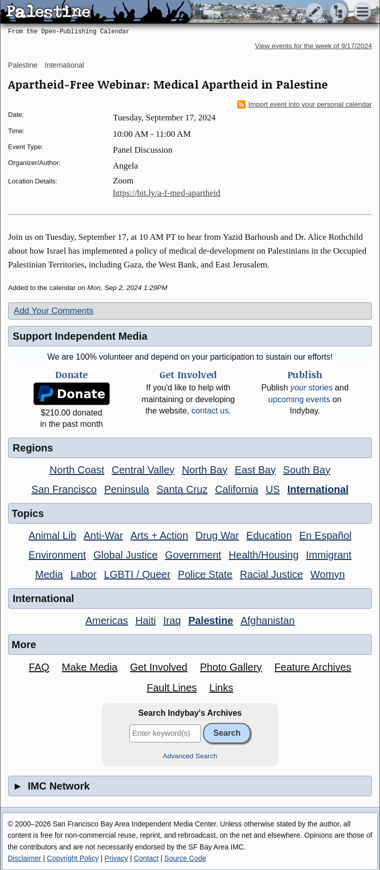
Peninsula (126, 489)
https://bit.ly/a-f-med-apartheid (166, 193)
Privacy (116, 858)
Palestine (23, 65)
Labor (84, 574)
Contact (146, 858)
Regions (33, 447)
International (64, 65)
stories (311, 387)
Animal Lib (52, 535)
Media (49, 574)
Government (193, 555)
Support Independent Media (80, 336)
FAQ (39, 667)
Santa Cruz (182, 489)
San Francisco (64, 489)
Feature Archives (313, 667)
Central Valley (142, 469)
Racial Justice (271, 574)
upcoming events (299, 399)
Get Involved (158, 667)
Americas (106, 620)
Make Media (90, 667)
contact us (210, 410)
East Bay (255, 469)
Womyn (327, 574)
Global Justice (126, 555)
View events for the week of (313, 46)
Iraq (172, 620)
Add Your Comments (54, 311)
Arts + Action (159, 535)
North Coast (77, 469)
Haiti (146, 620)
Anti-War (103, 535)
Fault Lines (172, 687)
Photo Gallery (231, 667)
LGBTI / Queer (137, 574)
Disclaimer (24, 858)
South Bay (306, 469)
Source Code (185, 858)
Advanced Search (190, 756)
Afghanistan (267, 620)
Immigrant (328, 555)
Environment (57, 555)
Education (269, 535)
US (272, 489)
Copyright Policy (73, 858)
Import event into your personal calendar (304, 104)
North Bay (205, 469)
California (236, 489)
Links (221, 687)
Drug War (217, 535)
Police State (205, 574)
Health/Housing (264, 555)
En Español (325, 535)
